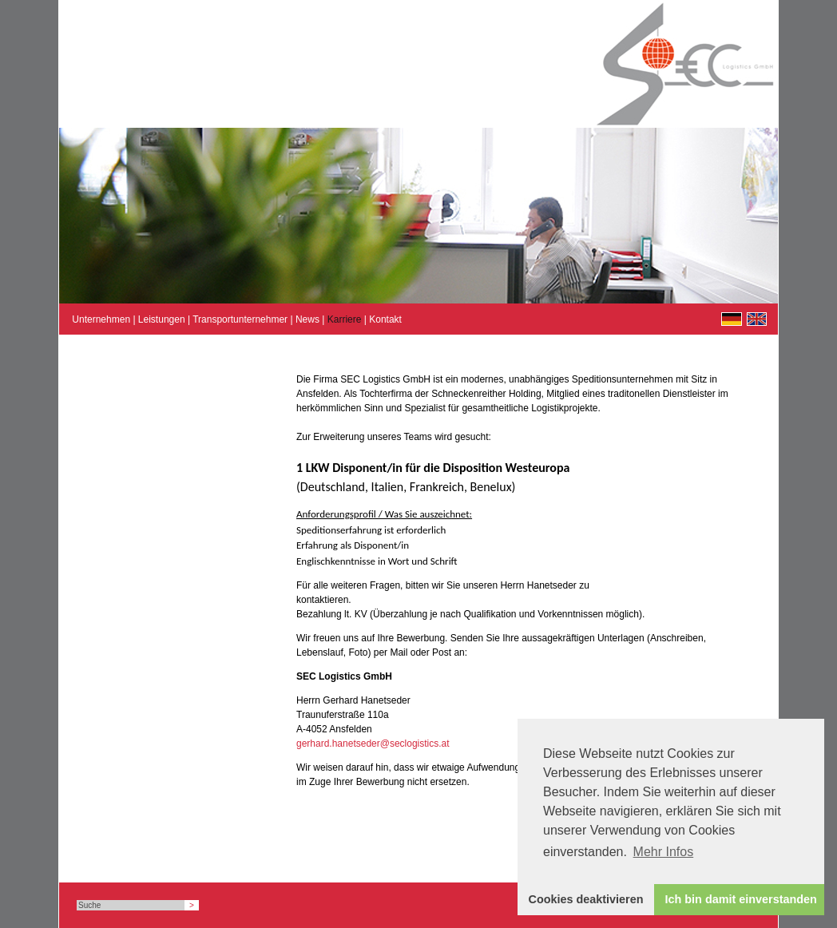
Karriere (344, 319)
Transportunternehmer (240, 319)
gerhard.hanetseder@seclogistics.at (373, 743)
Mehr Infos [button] (663, 852)
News (307, 319)
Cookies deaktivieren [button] (586, 899)
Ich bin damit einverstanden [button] (741, 899)
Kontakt (385, 319)
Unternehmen (101, 319)
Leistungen (161, 319)
